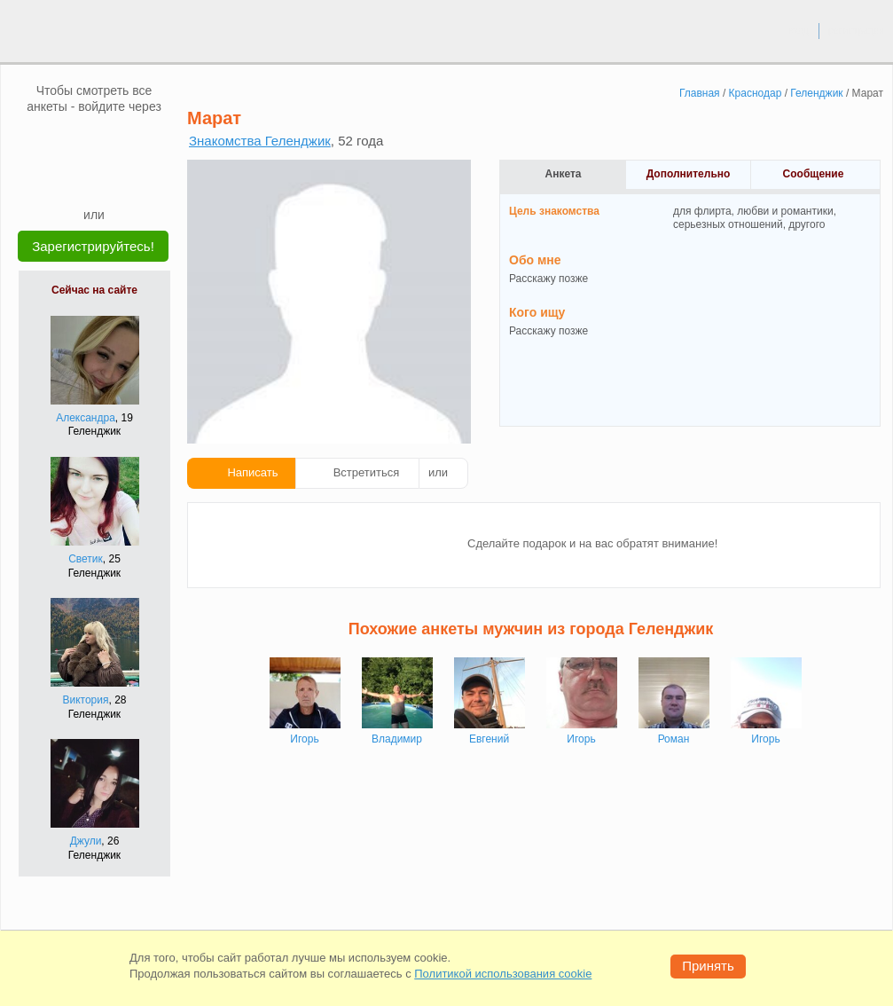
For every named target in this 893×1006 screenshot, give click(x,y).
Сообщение (813, 174)
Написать (252, 472)
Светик (85, 559)
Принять (708, 965)
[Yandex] (77, 179)
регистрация (856, 30)
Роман (674, 739)
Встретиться (366, 472)
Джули (86, 841)
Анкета (563, 174)
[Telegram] (111, 179)
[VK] (60, 141)
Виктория (85, 700)
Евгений (489, 739)
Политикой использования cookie (502, 973)
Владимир (397, 739)
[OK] (128, 141)
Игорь (304, 739)
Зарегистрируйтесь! (93, 246)
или (438, 472)
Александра (85, 418)
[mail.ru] (94, 141)
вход (798, 30)
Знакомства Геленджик (260, 140)
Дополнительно (688, 174)
